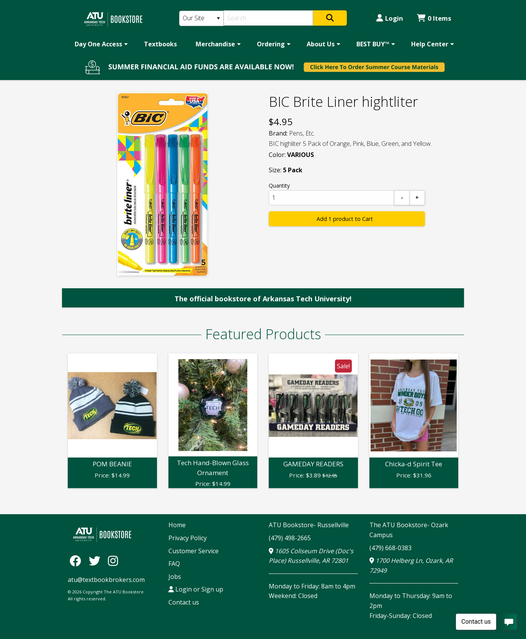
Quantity (279, 185)
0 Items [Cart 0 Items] (434, 18)
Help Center (429, 44)
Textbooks (160, 44)
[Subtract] (402, 197)
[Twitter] (96, 560)
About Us (321, 44)
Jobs (174, 576)
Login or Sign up (195, 589)
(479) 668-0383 (390, 548)
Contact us (183, 602)
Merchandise (215, 44)
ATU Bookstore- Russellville (309, 525)
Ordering (271, 44)
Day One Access (98, 44)
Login (389, 18)
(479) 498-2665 (290, 538)
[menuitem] (100, 44)
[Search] (269, 18)
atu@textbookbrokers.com (106, 579)
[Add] (417, 197)
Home (177, 525)
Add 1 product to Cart (345, 218)
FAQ (174, 563)
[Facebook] (77, 560)
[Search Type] (201, 18)
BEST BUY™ (372, 44)
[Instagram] (113, 560)
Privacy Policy (187, 538)
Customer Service (193, 551)
